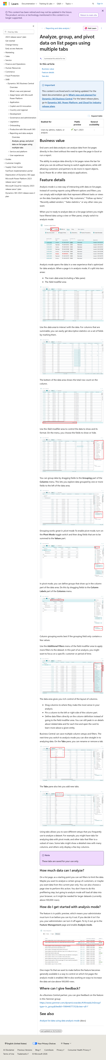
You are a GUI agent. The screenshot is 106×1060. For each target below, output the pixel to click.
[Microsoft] (5, 3)
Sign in (100, 3)
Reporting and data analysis (57, 28)
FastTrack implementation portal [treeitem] (18, 170)
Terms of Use (8, 1054)
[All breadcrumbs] (42, 28)
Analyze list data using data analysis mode (59, 1020)
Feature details (48, 72)
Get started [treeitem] (10, 40)
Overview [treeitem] (14, 87)
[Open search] (93, 3)
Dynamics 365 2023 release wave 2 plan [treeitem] (20, 195)
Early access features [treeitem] (14, 48)
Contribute (48, 1050)
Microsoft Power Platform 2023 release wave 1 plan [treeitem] (18, 180)
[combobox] (18, 32)
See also (45, 76)
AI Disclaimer (8, 1050)
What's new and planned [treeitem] (20, 91)
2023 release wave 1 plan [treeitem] (15, 37)
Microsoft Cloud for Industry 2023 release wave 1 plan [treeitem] (19, 187)
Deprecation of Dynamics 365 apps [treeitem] (20, 174)
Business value (48, 69)
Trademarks (22, 1054)
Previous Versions (24, 1050)
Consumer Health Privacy (78, 1050)
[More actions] (101, 28)
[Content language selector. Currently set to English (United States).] (15, 1043)
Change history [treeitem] (11, 44)
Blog (37, 1050)
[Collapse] (33, 26)
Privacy (60, 1050)
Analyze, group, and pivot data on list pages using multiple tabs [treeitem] (23, 144)
